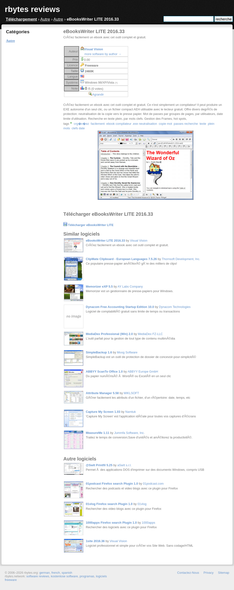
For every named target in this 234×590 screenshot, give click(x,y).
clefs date (78, 128)
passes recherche (186, 123)
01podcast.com (153, 483)
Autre (45, 19)
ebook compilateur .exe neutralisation (131, 123)
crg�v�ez (81, 123)
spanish (67, 572)
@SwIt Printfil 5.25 (99, 465)
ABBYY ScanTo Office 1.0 (104, 371)
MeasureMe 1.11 (97, 433)
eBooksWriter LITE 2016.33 (105, 240)
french (55, 572)
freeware (11, 580)
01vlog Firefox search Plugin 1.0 (109, 504)
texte (203, 123)
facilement (98, 123)
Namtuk (130, 412)
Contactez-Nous (188, 572)
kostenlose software (64, 576)
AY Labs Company (130, 286)
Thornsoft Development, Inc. (181, 259)
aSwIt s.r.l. (124, 465)
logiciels (101, 576)
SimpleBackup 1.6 (99, 352)
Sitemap (223, 572)
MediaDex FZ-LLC (150, 334)
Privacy (209, 572)
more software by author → (102, 54)
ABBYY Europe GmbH (142, 371)
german (44, 572)
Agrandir (98, 94)
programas (87, 576)
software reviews (37, 576)
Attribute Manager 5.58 (102, 393)
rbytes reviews (32, 9)
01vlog (142, 504)
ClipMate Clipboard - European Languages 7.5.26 (121, 259)
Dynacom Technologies (174, 307)
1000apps (148, 522)
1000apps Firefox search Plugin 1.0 (111, 522)
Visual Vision (93, 49)
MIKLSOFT (131, 393)
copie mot (165, 123)
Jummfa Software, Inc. (129, 433)
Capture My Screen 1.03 (103, 412)
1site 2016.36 (95, 541)
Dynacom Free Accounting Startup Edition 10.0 (120, 307)
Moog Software (127, 352)
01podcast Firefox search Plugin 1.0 (112, 483)
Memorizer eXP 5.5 (99, 286)
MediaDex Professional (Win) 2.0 (109, 334)
